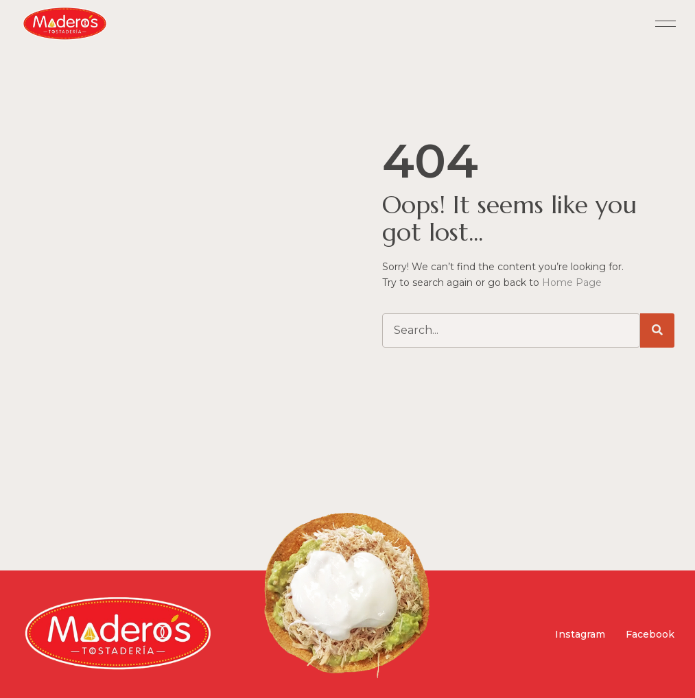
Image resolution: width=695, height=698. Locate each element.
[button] (665, 24)
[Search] (657, 330)
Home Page (572, 282)
